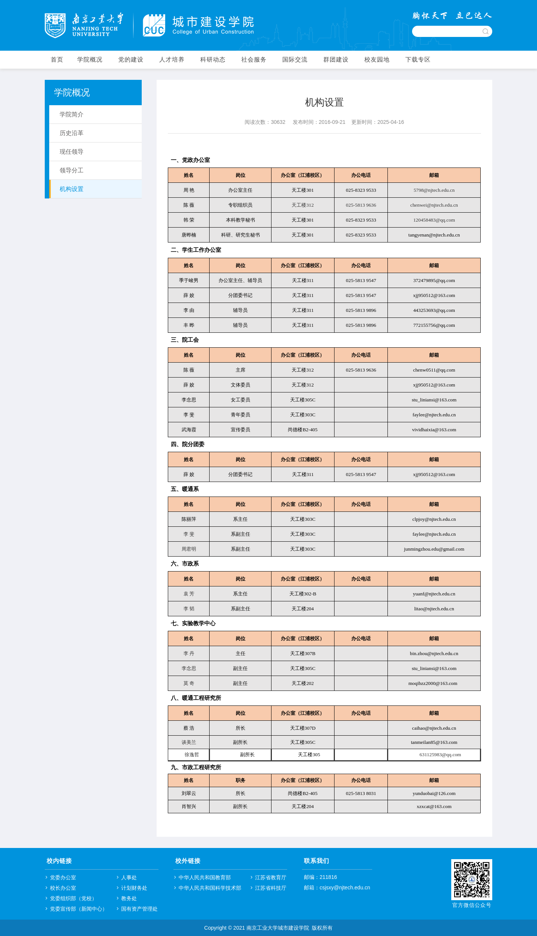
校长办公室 (63, 888)
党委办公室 (63, 877)
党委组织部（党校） (73, 898)
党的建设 (131, 59)
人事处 (129, 877)
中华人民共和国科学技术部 (210, 888)
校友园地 (377, 59)
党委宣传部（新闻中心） (78, 909)
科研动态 (213, 59)
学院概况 (90, 59)
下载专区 (418, 59)
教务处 (129, 898)
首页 (57, 59)
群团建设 (336, 59)
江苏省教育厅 (270, 877)
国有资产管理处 (139, 909)
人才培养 (172, 59)
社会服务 (254, 59)
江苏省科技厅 (270, 888)
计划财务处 (134, 888)
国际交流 (295, 59)
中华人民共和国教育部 (205, 877)
